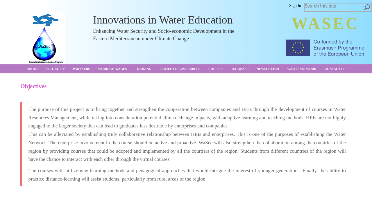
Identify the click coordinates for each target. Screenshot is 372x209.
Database (240, 69)
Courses (215, 69)
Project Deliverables (180, 69)
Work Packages (112, 69)
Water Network (301, 69)
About (32, 69)
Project (55, 69)
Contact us (335, 69)
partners (81, 69)
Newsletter (268, 69)
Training (143, 69)
